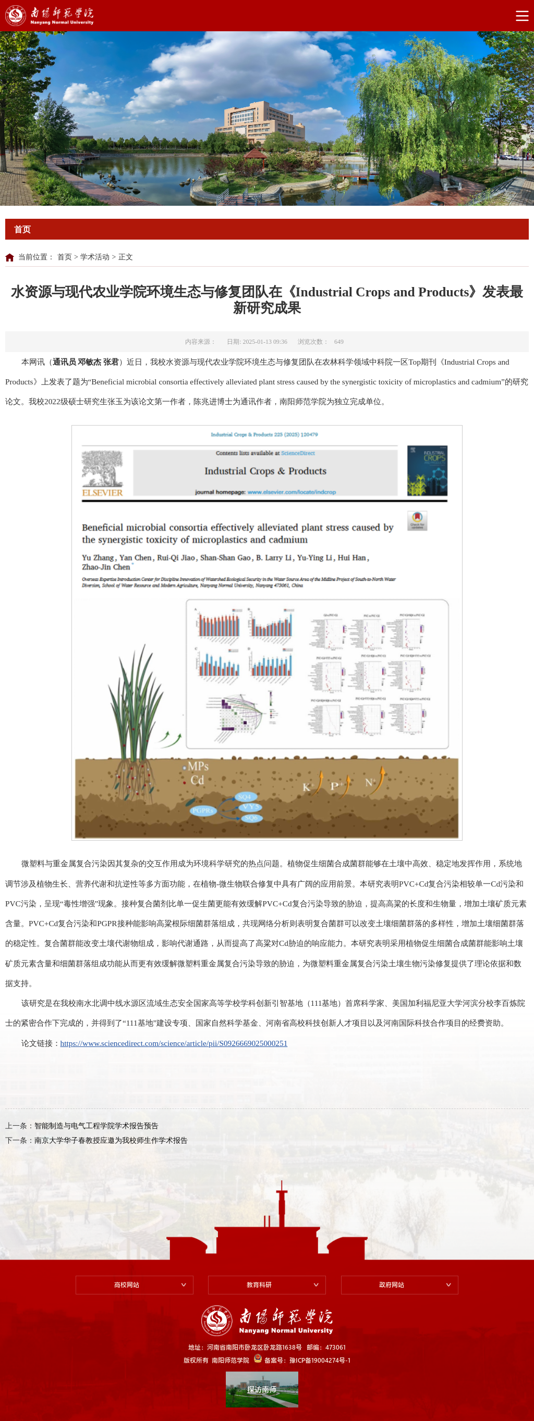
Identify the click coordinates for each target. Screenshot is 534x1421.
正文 (125, 257)
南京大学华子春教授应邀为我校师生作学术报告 (111, 1140)
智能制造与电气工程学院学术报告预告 (96, 1126)
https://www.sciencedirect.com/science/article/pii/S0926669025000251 (174, 1043)
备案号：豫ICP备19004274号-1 (302, 1359)
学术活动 (95, 257)
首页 (64, 257)
